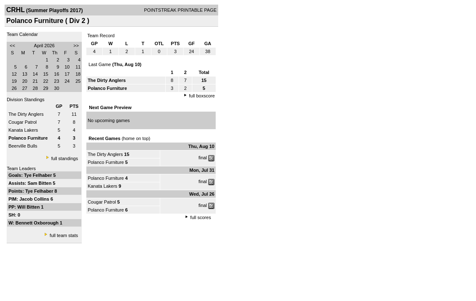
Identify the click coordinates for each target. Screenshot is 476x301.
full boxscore (202, 95)
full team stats (64, 235)
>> (76, 45)
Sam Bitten (40, 183)
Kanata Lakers (23, 130)
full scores (200, 217)
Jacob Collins (34, 199)
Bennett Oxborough (37, 222)
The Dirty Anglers (25, 114)
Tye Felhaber (38, 175)
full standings (64, 158)
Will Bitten (29, 206)
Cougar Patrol (22, 122)
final (203, 157)
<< (12, 45)
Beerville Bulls (22, 145)
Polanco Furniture (106, 162)
